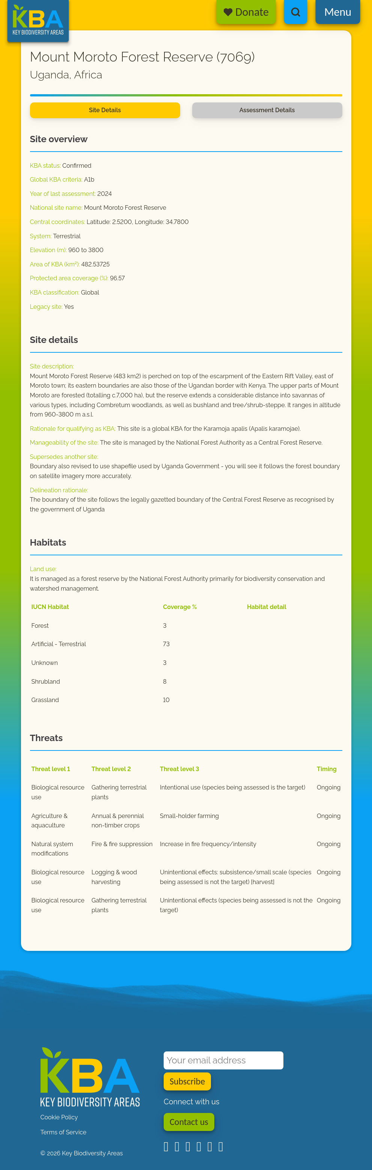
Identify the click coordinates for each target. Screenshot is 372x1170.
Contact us (189, 1121)
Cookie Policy (59, 1117)
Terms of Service (64, 1132)
